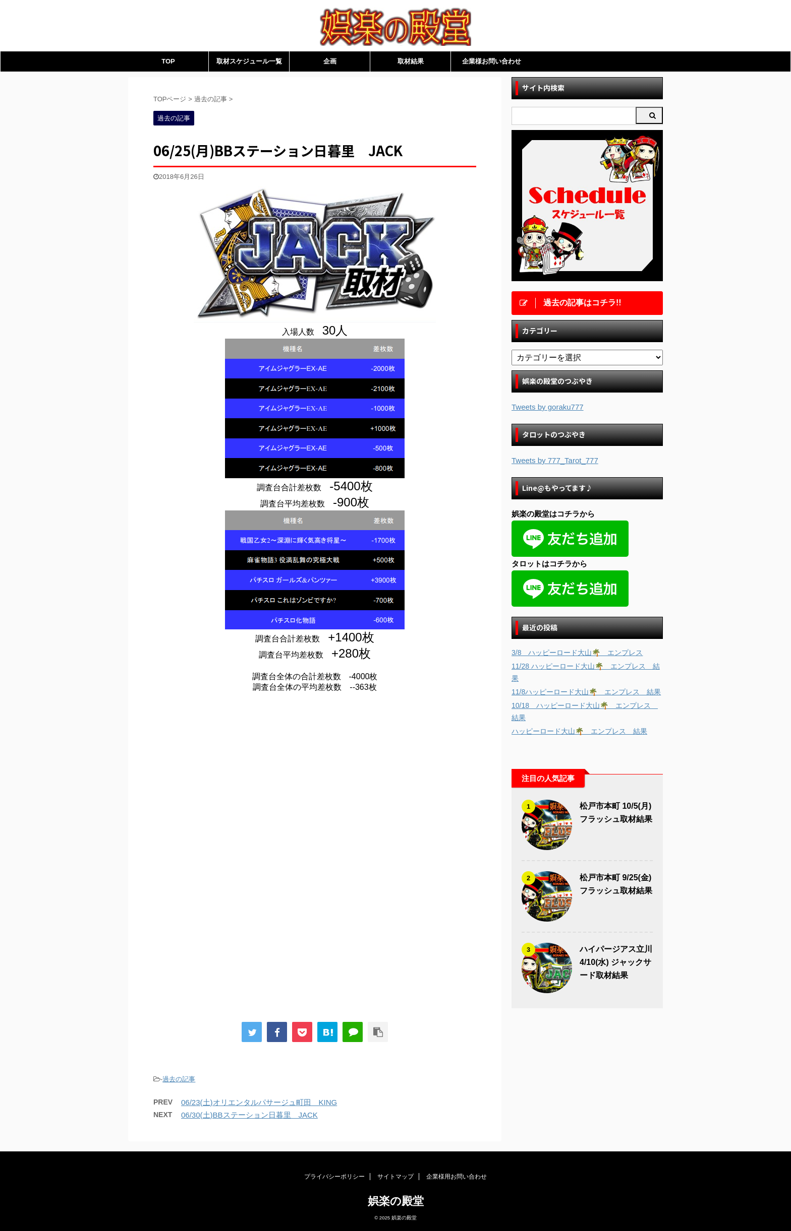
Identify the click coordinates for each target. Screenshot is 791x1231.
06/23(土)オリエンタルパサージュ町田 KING (259, 1102)
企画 (329, 61)
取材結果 (411, 61)
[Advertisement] (238, 783)
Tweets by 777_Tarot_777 (555, 460)
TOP (168, 61)
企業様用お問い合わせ (456, 1176)
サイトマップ (395, 1176)
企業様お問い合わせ (491, 61)
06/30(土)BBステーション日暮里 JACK (249, 1115)
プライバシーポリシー (334, 1176)
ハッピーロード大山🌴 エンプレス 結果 (579, 731)
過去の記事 (178, 1079)
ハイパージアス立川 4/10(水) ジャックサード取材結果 (616, 962)
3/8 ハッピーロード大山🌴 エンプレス (577, 653)
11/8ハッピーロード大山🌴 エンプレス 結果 (586, 692)
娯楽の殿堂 (396, 1201)
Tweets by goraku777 (548, 407)
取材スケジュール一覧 (249, 61)
